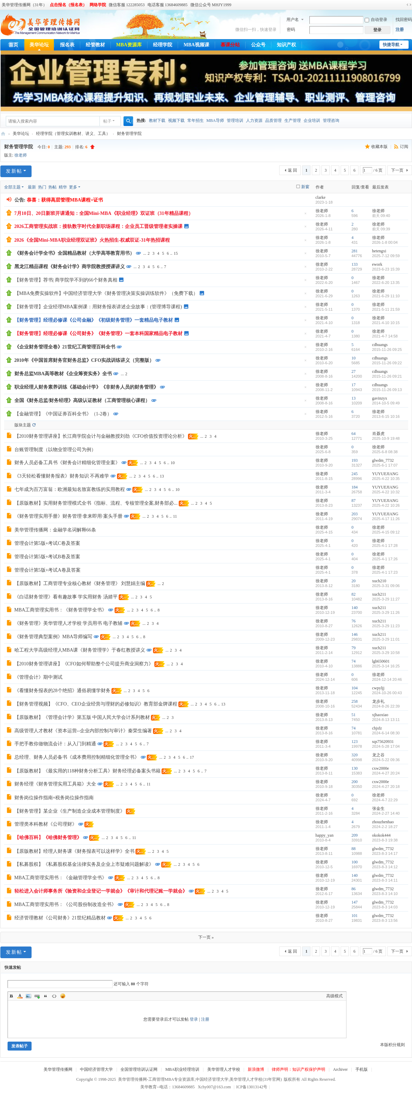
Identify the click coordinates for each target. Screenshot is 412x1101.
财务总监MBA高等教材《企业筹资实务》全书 (63, 373)
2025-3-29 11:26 (386, 612)
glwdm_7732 (383, 460)
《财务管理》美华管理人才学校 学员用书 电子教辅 (68, 623)
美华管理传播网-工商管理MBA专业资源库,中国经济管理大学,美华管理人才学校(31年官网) (3, 134)
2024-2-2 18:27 (385, 827)
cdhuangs (380, 344)
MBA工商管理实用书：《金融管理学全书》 (60, 877)
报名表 (67, 44)
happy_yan (325, 835)
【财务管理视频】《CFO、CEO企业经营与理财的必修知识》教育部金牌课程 (95, 704)
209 (355, 835)
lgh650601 (381, 661)
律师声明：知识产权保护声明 (298, 1069)
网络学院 (98, 4)
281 (355, 251)
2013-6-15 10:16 (386, 416)
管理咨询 (331, 120)
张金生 (378, 808)
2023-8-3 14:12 (385, 867)
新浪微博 (256, 1069)
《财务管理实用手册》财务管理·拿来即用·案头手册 (68, 516)
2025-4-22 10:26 (386, 505)
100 (355, 862)
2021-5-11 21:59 (386, 309)
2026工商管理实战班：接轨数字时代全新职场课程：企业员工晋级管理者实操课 (98, 226)
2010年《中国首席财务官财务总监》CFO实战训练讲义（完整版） (84, 360)
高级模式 (334, 996)
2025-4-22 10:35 (386, 479)
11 (175, 516)
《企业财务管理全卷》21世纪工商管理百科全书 (64, 346)
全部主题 (12, 187)
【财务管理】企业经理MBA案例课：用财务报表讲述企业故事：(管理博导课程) (98, 306)
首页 (13, 44)
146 (355, 634)
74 (354, 661)
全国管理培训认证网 (138, 1069)
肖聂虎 (378, 433)
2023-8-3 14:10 (385, 894)
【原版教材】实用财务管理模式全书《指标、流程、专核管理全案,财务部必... (96, 503)
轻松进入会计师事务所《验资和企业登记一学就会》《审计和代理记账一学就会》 (100, 891)
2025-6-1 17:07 (385, 465)
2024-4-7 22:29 (385, 800)
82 (354, 594)
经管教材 (95, 44)
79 (354, 647)
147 (355, 902)
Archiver (340, 1069)
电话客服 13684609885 (168, 4)
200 (355, 781)
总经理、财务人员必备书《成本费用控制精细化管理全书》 (76, 757)
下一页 (397, 170)
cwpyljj (378, 688)
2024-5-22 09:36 (386, 760)
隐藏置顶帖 (306, 215)
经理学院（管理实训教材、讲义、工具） (73, 133)
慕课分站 (230, 44)
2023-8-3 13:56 (385, 920)
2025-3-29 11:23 (386, 626)
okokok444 (381, 835)
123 (355, 741)
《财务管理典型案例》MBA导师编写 (53, 636)
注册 (400, 29)
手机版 (361, 1069)
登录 (194, 1019)
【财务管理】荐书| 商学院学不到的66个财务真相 (65, 280)
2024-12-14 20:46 (387, 679)
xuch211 (379, 594)
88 (354, 848)
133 (355, 264)
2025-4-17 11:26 (386, 519)
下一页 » (206, 937)
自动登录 (376, 19)
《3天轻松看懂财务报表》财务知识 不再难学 (61, 476)
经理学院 (162, 44)
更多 (73, 187)
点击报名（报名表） (68, 4)
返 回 (292, 170)
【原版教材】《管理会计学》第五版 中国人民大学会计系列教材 (82, 717)
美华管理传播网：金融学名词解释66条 (55, 529)
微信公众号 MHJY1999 (211, 4)
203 (355, 514)
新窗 (305, 186)
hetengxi (379, 251)
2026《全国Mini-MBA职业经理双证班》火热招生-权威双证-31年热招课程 (92, 240)
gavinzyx (379, 398)
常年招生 (195, 120)
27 (354, 371)
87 (354, 500)
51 (354, 714)
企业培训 (312, 120)
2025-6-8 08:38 (385, 452)
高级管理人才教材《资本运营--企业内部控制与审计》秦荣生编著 (83, 730)
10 (354, 358)
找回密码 (404, 19)
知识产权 (286, 44)
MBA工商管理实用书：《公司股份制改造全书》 (65, 904)
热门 (42, 187)
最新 (32, 187)
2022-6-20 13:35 (386, 282)
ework (377, 264)
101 (355, 915)
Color (19, 996)
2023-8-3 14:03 (385, 907)
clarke (321, 197)
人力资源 (254, 120)
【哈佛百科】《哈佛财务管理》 (48, 837)
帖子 (107, 121)
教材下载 (157, 120)
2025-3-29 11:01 (386, 639)
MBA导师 (215, 120)
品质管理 (273, 120)
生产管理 (292, 120)
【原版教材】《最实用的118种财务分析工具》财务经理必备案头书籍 (87, 770)
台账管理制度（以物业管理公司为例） (55, 449)
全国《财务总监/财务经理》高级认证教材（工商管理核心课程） (82, 400)
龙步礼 (378, 701)
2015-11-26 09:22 (387, 363)
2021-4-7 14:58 (385, 336)
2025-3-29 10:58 (386, 653)
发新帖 (14, 171)
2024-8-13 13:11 (386, 720)
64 (354, 433)
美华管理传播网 (58, 1069)
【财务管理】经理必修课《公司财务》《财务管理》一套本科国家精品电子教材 (98, 333)
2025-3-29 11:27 (386, 599)
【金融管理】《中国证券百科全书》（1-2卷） (63, 413)
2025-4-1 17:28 (385, 545)
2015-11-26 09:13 (387, 390)
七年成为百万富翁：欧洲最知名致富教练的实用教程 (69, 489)
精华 (63, 187)
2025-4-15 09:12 (386, 532)
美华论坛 (39, 44)
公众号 (258, 44)
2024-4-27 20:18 (386, 786)
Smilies (62, 996)
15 (176, 253)
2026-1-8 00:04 (385, 242)
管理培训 (235, 120)
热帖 (52, 187)
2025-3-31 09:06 (386, 586)
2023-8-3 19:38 (385, 840)
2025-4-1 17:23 (385, 572)
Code (54, 996)
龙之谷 (378, 755)
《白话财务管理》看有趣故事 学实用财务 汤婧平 (66, 596)
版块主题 (22, 425)
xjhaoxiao (380, 714)
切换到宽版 (409, 5)
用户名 (292, 19)
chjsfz (377, 728)
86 (354, 888)
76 (354, 621)
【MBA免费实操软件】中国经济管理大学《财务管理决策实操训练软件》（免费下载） (106, 293)
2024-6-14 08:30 (386, 733)
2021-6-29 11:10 (386, 296)
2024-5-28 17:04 (386, 746)
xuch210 (379, 580)
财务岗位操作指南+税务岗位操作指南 (54, 797)
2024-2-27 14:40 (386, 813)
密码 (291, 29)
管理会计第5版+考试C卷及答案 (47, 543)
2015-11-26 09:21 (387, 376)
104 (355, 688)
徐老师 (20, 155)
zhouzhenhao (383, 821)
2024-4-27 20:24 (386, 773)
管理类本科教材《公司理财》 (45, 824)
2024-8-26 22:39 (386, 706)
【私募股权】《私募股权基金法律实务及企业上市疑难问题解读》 (84, 864)
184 (355, 487)
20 (354, 580)
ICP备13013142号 (253, 1087)
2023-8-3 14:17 (385, 853)
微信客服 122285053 (127, 4)
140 (355, 607)
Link (37, 996)
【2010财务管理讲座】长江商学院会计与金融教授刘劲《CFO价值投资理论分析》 (100, 436)
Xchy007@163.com (214, 1087)
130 (355, 768)
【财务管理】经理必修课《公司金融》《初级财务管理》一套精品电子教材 (93, 320)
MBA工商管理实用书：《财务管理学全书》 (60, 609)
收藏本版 (380, 146)
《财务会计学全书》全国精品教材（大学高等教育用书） (74, 253)
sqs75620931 (383, 741)
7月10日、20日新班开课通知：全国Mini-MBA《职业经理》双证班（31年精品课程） (103, 213)
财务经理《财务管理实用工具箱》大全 (55, 784)
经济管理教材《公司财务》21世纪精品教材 (60, 917)
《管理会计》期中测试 (38, 677)
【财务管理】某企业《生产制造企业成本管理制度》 (69, 811)
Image (28, 996)
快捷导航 (391, 44)
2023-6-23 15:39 (386, 269)
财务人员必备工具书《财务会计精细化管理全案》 (67, 462)
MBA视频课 (196, 44)
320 (355, 755)
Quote (45, 996)
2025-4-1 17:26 (385, 559)
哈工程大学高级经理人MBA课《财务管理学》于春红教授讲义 (79, 650)
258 (355, 701)
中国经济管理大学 (96, 1069)
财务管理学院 (129, 133)
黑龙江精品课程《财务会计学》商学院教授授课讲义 (69, 266)
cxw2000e (380, 768)
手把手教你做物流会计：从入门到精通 (55, 743)
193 (355, 460)
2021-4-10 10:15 (386, 323)
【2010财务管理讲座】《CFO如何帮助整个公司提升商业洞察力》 (83, 663)
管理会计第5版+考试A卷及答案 (47, 570)
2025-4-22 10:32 (386, 492)
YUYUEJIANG (385, 473)
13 (354, 398)
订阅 (404, 146)
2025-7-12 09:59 (386, 256)
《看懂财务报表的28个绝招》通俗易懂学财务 (62, 690)
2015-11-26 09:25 (387, 349)
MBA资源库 (129, 44)
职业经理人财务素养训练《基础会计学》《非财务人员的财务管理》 (86, 387)
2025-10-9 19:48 (386, 438)
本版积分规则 (392, 1044)
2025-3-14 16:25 (386, 666)
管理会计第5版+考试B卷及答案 (47, 556)
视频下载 (176, 120)
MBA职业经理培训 (182, 1069)
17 (354, 384)
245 (355, 473)
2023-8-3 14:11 (385, 880)
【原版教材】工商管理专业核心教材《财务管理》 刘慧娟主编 (79, 583)
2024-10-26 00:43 (387, 693)
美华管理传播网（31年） (24, 4)
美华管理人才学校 (223, 1069)
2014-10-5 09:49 (386, 403)
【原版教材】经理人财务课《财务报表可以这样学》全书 (74, 851)
